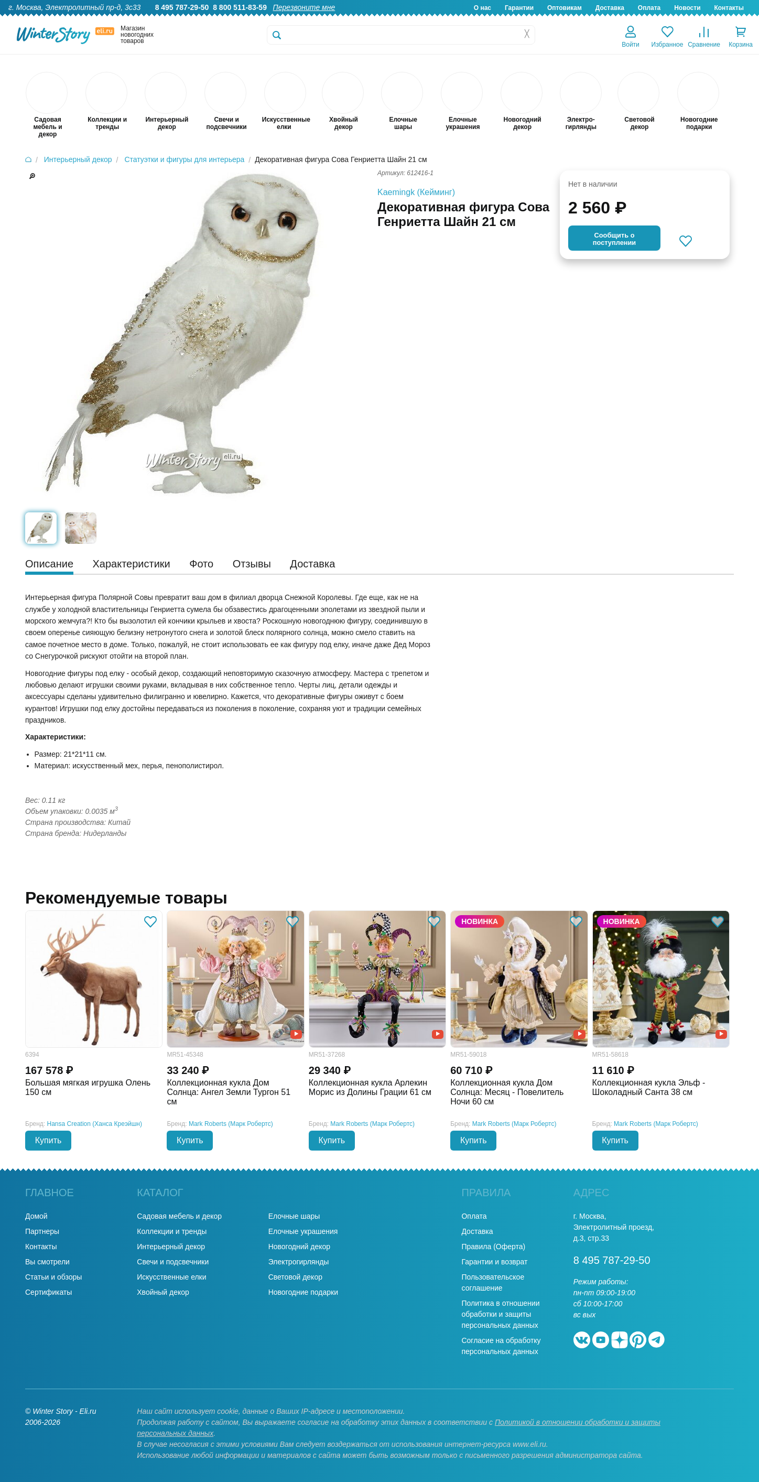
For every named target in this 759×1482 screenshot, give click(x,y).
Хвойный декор (163, 1292)
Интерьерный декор (171, 1246)
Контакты (729, 8)
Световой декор (295, 1277)
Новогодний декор (299, 1246)
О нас (482, 8)
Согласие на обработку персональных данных (500, 1346)
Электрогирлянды (298, 1262)
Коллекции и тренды (172, 1231)
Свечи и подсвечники (173, 1262)
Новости (687, 8)
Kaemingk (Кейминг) (416, 192)
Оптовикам (564, 8)
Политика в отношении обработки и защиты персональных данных (500, 1314)
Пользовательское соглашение (492, 1282)
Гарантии (519, 8)
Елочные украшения (303, 1231)
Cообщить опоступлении (614, 238)
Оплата (649, 8)
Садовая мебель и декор (179, 1216)
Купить (48, 1140)
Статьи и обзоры (53, 1277)
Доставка (609, 8)
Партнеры (42, 1231)
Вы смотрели (47, 1262)
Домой (36, 1216)
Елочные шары (294, 1216)
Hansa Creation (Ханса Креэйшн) (94, 1123)
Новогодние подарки (303, 1292)
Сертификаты (48, 1292)
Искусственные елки (171, 1277)
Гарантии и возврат (494, 1262)
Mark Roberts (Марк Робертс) (231, 1123)
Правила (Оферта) (493, 1246)
